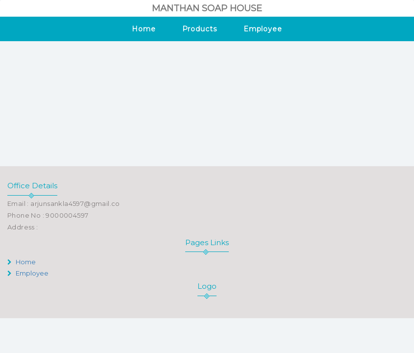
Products (199, 29)
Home (144, 29)
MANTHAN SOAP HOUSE (207, 8)
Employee (263, 29)
